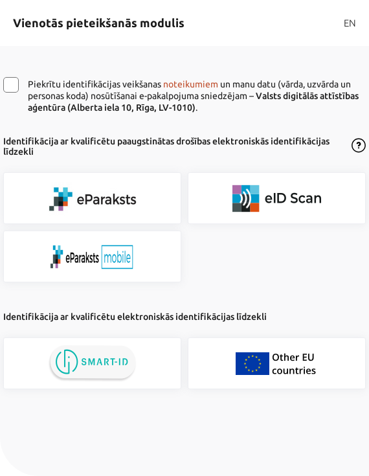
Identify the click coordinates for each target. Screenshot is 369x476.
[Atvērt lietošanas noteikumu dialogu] (359, 146)
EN (350, 22)
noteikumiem (190, 84)
